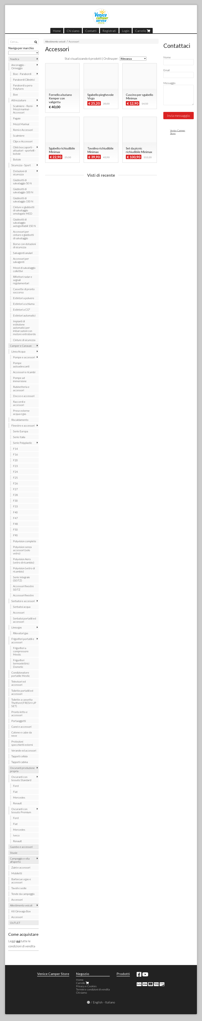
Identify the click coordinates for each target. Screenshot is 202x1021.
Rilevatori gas (20, 633)
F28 (15, 494)
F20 (15, 460)
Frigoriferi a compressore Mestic (21, 651)
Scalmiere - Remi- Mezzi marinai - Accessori (23, 109)
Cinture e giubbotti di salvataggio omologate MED (23, 210)
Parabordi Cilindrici (24, 79)
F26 (15, 483)
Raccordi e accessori (19, 403)
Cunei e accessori (21, 726)
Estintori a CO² (21, 309)
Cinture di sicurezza (24, 340)
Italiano (110, 1002)
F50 (15, 529)
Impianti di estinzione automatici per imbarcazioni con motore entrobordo (24, 328)
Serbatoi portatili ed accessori (24, 620)
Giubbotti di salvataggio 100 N (23, 190)
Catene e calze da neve (21, 734)
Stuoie (13, 852)
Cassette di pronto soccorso (24, 290)
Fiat (15, 791)
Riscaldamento (19, 419)
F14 (15, 448)
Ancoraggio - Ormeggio (18, 66)
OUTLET (15, 922)
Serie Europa (20, 431)
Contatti (91, 31)
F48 (15, 523)
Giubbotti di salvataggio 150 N (23, 199)
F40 (15, 512)
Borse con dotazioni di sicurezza (24, 245)
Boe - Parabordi (22, 73)
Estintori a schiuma (23, 303)
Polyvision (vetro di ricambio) (24, 570)
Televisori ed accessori (18, 683)
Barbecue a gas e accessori (21, 880)
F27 (15, 489)
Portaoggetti (18, 720)
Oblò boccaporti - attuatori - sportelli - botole (24, 150)
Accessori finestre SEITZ (23, 587)
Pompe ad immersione (20, 379)
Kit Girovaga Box (21, 911)
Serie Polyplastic (22, 442)
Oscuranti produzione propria (22, 769)
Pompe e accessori (24, 357)
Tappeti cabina (19, 762)
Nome (167, 57)
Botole (17, 159)
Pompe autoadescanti (21, 364)
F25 (15, 477)
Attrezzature (18, 100)
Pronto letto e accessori (19, 713)
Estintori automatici (24, 315)
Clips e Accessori (22, 141)
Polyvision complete (24, 541)
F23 (15, 465)
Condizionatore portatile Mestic (20, 674)
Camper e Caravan (21, 345)
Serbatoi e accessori (23, 601)
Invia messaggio (178, 115)
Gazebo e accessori (21, 846)
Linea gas (16, 627)
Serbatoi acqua (21, 606)
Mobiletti (16, 873)
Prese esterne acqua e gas (21, 412)
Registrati (109, 31)
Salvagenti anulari (23, 252)
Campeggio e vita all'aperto (20, 860)
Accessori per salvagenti (21, 260)
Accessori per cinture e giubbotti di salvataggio (23, 235)
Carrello (142, 31)
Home (57, 31)
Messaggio (169, 83)
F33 (15, 506)
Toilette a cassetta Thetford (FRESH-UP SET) (23, 703)
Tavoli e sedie (19, 888)
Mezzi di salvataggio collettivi (24, 269)
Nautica (14, 59)
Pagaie (17, 118)
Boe (15, 94)
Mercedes (19, 797)
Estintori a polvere (23, 298)
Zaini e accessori (20, 867)
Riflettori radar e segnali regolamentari (22, 280)
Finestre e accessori (23, 425)
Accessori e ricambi (24, 372)
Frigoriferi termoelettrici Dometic (21, 663)
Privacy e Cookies (86, 986)
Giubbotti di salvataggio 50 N (22, 181)
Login (125, 31)
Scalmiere (18, 135)
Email (166, 70)
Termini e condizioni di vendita (93, 989)
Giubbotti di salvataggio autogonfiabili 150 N (24, 222)
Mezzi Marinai (21, 124)
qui (18, 941)
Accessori (74, 41)
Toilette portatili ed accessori (22, 692)
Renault (17, 803)
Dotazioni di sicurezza (20, 172)
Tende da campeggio (23, 893)
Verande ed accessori (23, 750)
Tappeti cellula (19, 756)
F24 (15, 471)
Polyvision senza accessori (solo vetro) (22, 550)
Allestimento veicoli (55, 41)
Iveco (16, 835)
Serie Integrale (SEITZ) (21, 579)
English (98, 1002)
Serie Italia (19, 437)
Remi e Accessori (23, 129)
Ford (16, 785)
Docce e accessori (23, 395)
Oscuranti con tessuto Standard (21, 778)
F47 (15, 518)
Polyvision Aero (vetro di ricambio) (23, 560)
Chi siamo (73, 31)
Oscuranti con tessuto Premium (21, 810)
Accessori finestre (23, 595)
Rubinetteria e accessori (21, 388)
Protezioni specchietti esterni (22, 743)
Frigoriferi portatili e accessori (22, 640)
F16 (15, 454)
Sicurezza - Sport (21, 165)
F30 (15, 500)
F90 (15, 535)
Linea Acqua (18, 351)
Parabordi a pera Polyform (22, 87)
